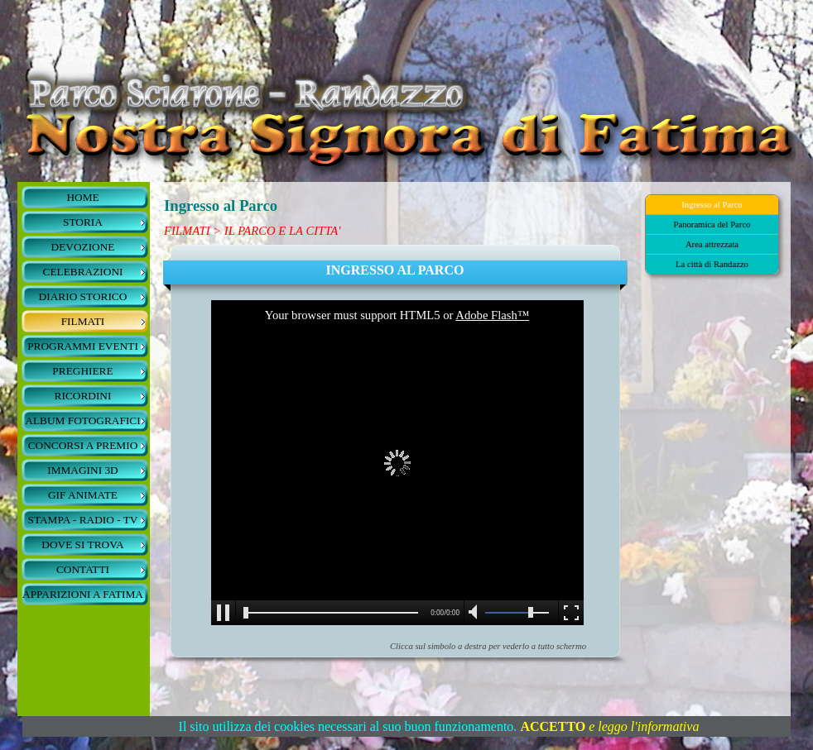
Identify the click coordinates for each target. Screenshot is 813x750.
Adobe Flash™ (492, 315)
